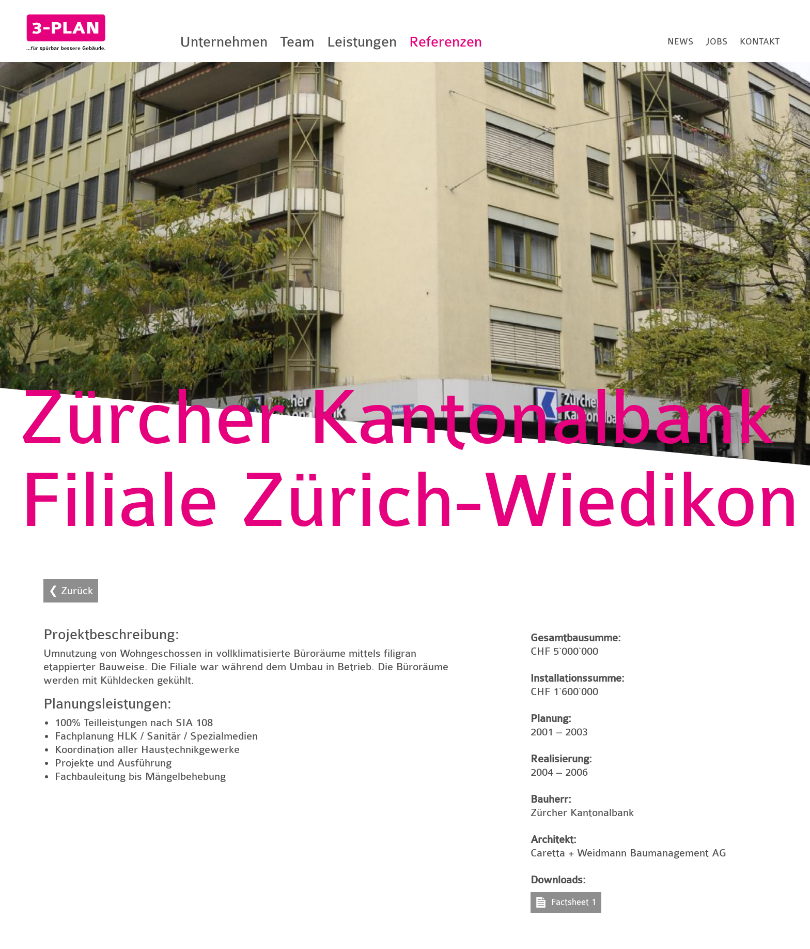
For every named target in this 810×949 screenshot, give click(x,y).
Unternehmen (224, 42)
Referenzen (445, 42)
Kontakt (760, 42)
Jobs (716, 42)
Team (297, 42)
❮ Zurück (71, 591)
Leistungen (362, 42)
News (680, 42)
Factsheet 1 (573, 902)
